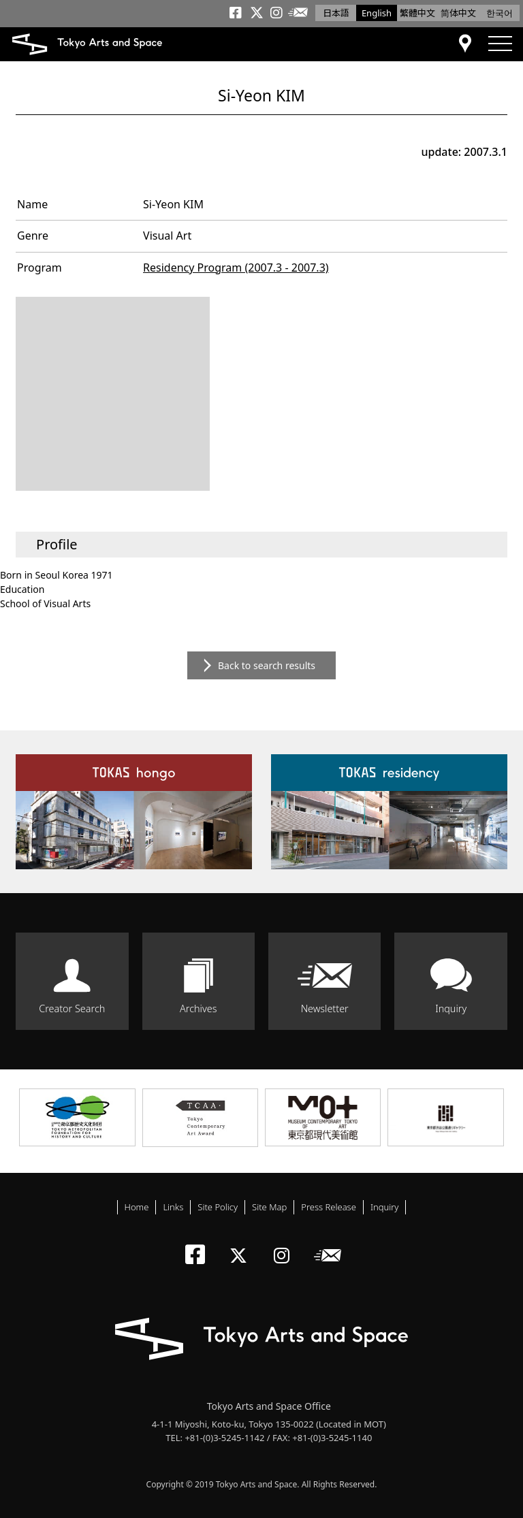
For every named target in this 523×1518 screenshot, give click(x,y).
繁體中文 (417, 13)
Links (173, 1207)
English (377, 13)
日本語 (336, 13)
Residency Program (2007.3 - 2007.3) (236, 267)
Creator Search (72, 1008)
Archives (198, 1008)
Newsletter (325, 1008)
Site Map (269, 1207)
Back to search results (266, 665)
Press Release (328, 1207)
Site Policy (217, 1207)
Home (137, 1207)
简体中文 (458, 13)
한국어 (499, 13)
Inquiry (450, 1008)
